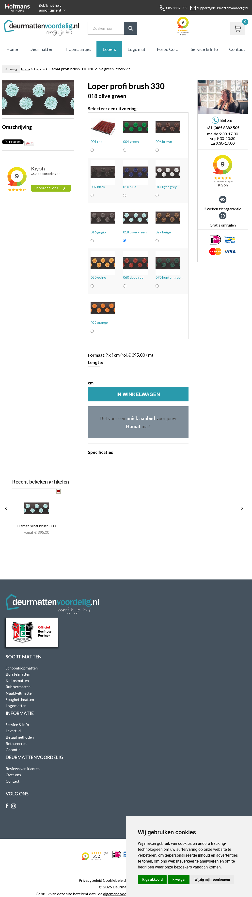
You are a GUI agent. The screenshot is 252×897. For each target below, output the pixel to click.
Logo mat (136, 49)
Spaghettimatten (20, 699)
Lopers (109, 49)
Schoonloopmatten (22, 668)
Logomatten (16, 705)
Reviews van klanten (23, 768)
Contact (237, 49)
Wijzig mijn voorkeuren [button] (212, 880)
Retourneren (16, 743)
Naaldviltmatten (19, 693)
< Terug (11, 69)
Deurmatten (41, 49)
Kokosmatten (17, 680)
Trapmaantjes (78, 49)
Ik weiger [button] (179, 880)
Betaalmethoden (20, 737)
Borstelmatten (18, 674)
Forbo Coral (168, 49)
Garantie (13, 749)
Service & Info (204, 49)
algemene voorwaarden (122, 893)
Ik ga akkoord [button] (152, 880)
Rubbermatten (18, 686)
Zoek (130, 28)
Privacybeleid (90, 880)
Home (12, 49)
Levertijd (13, 730)
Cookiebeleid (114, 880)
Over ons (13, 774)
